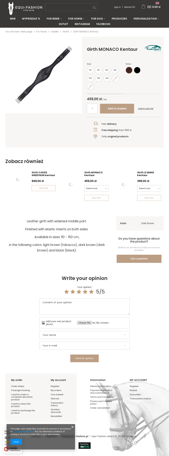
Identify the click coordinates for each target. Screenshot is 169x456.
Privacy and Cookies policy (101, 402)
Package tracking (20, 390)
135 (98, 79)
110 (90, 71)
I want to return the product (21, 405)
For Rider (53, 18)
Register (55, 386)
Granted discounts (56, 410)
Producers (119, 18)
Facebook (103, 24)
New (12, 18)
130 (90, 79)
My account (58, 380)
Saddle (55, 31)
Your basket (57, 394)
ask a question (139, 258)
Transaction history (57, 404)
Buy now (43, 188)
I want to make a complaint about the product (22, 397)
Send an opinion (84, 358)
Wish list (55, 398)
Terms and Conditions (102, 397)
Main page (26, 31)
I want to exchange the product (23, 411)
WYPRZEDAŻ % (31, 18)
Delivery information (100, 386)
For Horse (75, 18)
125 (114, 71)
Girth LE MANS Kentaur (145, 174)
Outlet (63, 24)
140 (107, 79)
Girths (66, 31)
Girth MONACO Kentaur (93, 174)
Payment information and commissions (101, 391)
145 (115, 79)
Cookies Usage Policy (23, 431)
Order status (17, 386)
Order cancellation (100, 408)
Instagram (82, 24)
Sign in (117, 7)
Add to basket (117, 110)
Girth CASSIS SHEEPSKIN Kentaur (43, 174)
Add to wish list (145, 110)
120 (106, 71)
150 (90, 87)
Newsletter (56, 416)
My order (16, 380)
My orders (56, 390)
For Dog (97, 18)
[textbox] (71, 7)
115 (98, 71)
